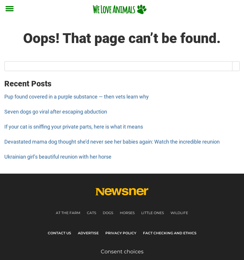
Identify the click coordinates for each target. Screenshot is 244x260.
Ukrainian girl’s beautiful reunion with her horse (57, 157)
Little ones (152, 213)
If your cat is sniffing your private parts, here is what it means (73, 127)
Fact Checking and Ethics (170, 233)
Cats (91, 213)
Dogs (108, 213)
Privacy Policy (120, 233)
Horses (127, 213)
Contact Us (59, 233)
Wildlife (179, 213)
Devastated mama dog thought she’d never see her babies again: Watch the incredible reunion (112, 142)
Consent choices (122, 251)
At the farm (68, 213)
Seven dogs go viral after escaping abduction (55, 112)
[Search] (236, 66)
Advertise (88, 233)
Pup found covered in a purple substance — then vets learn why (76, 97)
